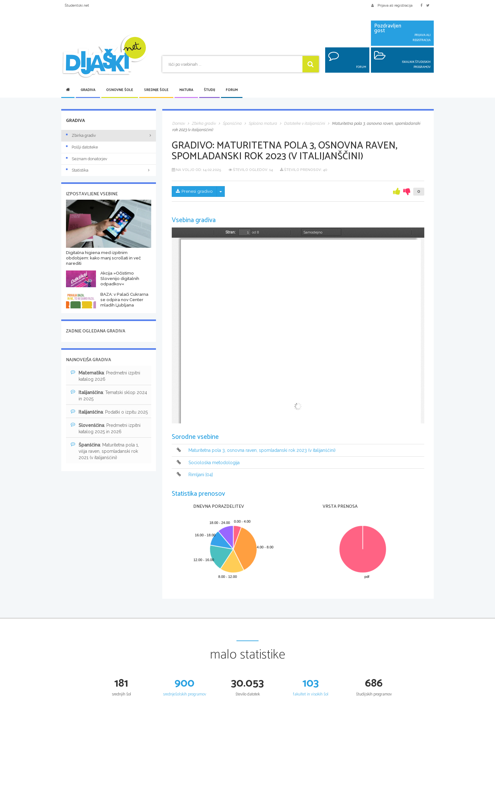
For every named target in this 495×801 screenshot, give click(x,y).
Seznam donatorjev (86, 158)
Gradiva (88, 90)
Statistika (108, 170)
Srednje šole (156, 90)
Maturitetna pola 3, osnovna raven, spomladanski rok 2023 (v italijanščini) (262, 450)
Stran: (230, 232)
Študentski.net (77, 5)
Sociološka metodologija (214, 462)
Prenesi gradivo (194, 191)
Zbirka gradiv (81, 135)
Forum (232, 90)
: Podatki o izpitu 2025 (109, 412)
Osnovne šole (119, 90)
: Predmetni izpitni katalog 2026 (105, 376)
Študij (209, 90)
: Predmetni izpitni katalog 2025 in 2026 (105, 428)
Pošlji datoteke (82, 147)
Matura (186, 90)
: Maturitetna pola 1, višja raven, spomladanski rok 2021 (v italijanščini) (105, 451)
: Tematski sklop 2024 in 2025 (109, 395)
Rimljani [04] (200, 474)
